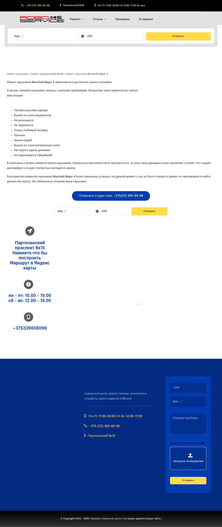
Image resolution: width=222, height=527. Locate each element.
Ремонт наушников (17, 74)
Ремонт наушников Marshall (47, 74)
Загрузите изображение (185, 443)
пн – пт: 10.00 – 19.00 (29, 296)
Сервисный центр (111, 518)
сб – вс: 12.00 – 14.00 (29, 301)
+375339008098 (30, 328)
